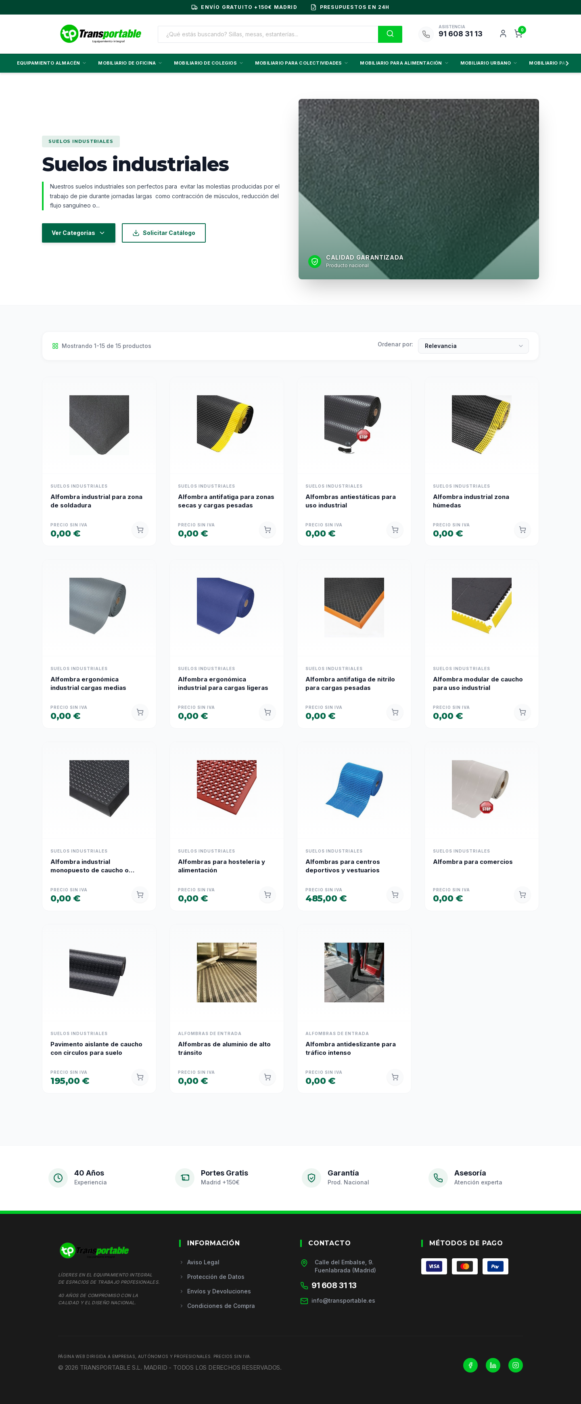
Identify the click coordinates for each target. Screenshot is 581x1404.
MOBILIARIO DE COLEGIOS (209, 63)
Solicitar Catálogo (163, 233)
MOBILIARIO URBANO (489, 63)
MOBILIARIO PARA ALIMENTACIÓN (404, 63)
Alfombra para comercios (473, 861)
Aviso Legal (199, 1262)
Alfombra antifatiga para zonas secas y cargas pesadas (226, 501)
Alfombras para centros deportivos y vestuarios (342, 866)
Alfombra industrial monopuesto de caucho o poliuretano (89, 866)
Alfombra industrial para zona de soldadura (96, 501)
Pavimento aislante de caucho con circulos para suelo (96, 1048)
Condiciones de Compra (217, 1305)
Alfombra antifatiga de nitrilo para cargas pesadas (350, 683)
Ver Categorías (79, 233)
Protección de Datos (212, 1276)
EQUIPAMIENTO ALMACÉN (52, 63)
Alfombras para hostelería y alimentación (221, 866)
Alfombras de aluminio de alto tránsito (224, 1048)
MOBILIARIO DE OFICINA (130, 63)
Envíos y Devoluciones (215, 1291)
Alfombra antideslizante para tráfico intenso (350, 1048)
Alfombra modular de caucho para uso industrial (478, 683)
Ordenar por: (395, 344)
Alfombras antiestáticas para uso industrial (350, 501)
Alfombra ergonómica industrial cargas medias (88, 683)
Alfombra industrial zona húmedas (471, 501)
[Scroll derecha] (565, 63)
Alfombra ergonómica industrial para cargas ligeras (223, 683)
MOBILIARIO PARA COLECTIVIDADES (302, 63)
